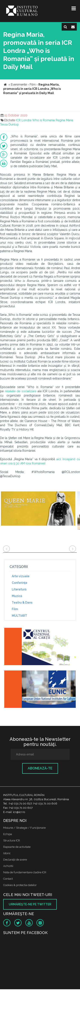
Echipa (7, 834)
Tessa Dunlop (9, 124)
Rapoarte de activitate (17, 846)
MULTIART (19, 615)
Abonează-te (40, 768)
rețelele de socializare (20, 391)
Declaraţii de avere (15, 859)
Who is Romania (43, 120)
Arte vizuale (20, 576)
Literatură (19, 589)
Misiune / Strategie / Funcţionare (24, 827)
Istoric (7, 853)
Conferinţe (19, 582)
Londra (26, 120)
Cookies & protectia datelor (20, 885)
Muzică (17, 596)
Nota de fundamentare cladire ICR (24, 872)
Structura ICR (11, 840)
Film (15, 609)
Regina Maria (64, 120)
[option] (38, 511)
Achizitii (8, 866)
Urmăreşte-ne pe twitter (30, 904)
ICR (18, 120)
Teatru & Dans (22, 602)
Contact (8, 878)
